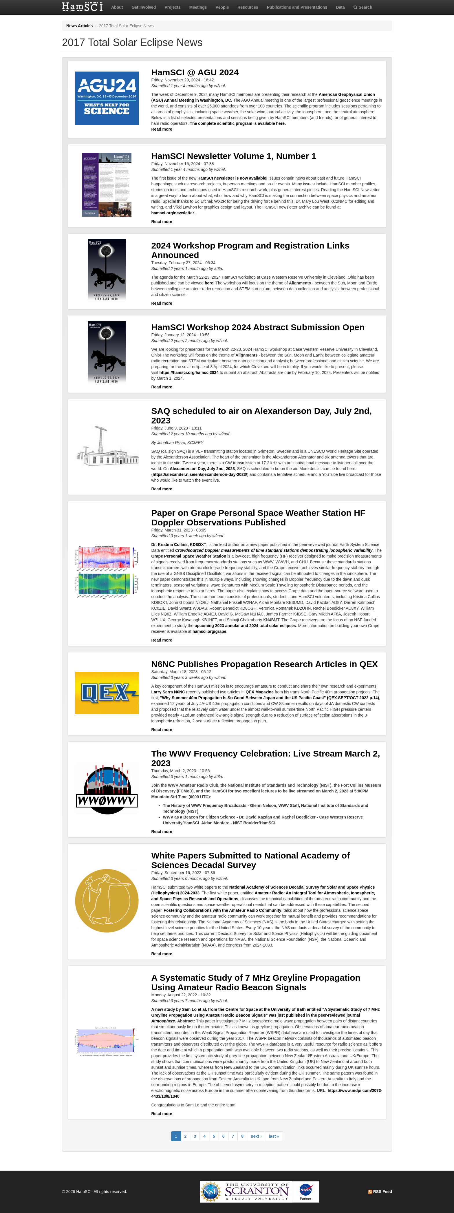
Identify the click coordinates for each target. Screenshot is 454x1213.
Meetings (198, 7)
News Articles (79, 25)
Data (340, 7)
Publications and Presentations (297, 7)
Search (363, 7)
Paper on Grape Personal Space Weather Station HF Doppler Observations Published (258, 517)
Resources (247, 7)
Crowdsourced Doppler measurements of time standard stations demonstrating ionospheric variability (273, 550)
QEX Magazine (260, 692)
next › (256, 1136)
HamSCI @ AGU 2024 (195, 72)
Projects (172, 7)
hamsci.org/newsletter (172, 213)
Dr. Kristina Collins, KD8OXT (178, 544)
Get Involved (143, 7)
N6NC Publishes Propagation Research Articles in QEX (264, 664)
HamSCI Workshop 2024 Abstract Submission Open (258, 327)
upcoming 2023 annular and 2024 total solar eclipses (245, 625)
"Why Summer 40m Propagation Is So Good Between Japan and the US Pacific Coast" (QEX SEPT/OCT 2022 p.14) (269, 697)
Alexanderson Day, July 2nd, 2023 (202, 468)
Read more (161, 129)
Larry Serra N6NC (168, 692)
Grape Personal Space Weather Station (189, 556)
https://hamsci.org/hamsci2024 (189, 372)
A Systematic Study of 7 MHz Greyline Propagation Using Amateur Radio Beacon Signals (255, 982)
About (117, 7)
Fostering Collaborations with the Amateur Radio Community (222, 910)
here (209, 283)
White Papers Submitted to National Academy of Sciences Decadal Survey (250, 860)
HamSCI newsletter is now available (231, 178)
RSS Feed (380, 1191)
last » (274, 1136)
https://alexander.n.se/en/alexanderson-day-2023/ (200, 474)
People (222, 7)
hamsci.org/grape (209, 631)
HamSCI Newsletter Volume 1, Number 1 (233, 156)
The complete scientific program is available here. (238, 123)
